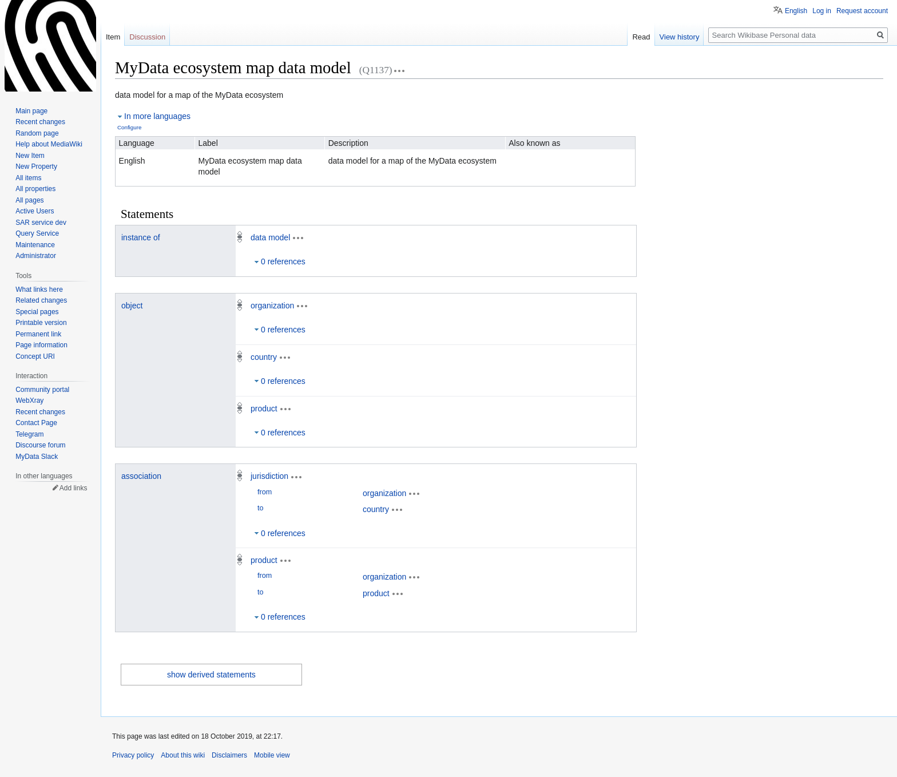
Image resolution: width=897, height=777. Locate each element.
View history (680, 37)
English (796, 11)
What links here (39, 290)
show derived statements (211, 674)
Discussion (147, 37)
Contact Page (36, 423)
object (131, 305)
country (264, 357)
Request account (862, 11)
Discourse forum (40, 445)
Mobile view (272, 755)
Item (113, 37)
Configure (129, 127)
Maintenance (35, 245)
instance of (140, 237)
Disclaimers (229, 755)
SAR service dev (40, 223)
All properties (35, 189)
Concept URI (35, 356)
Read (641, 37)
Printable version (40, 323)
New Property (36, 166)
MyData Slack (36, 457)
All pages (29, 200)
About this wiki (183, 755)
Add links (73, 488)
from (264, 492)
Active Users (34, 211)
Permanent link (38, 334)
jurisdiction (269, 476)
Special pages (36, 312)
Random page (36, 133)
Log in (821, 11)
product (264, 408)
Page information (41, 345)
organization (272, 305)
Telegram (29, 434)
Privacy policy (133, 755)
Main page (31, 111)
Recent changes (40, 122)
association (141, 476)
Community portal (42, 390)
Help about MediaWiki (48, 144)
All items (28, 178)
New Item (30, 156)
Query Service (37, 233)
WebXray (29, 401)
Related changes (41, 300)
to (260, 508)
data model (270, 237)
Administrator (35, 256)
